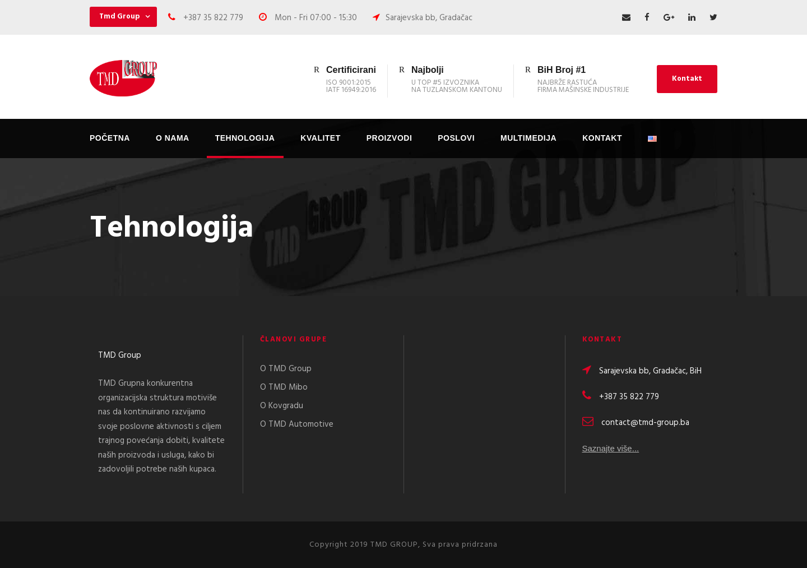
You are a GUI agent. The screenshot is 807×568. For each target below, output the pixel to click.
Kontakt (687, 79)
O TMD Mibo (284, 387)
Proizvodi (389, 137)
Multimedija (528, 137)
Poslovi (456, 137)
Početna (110, 137)
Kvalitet (320, 137)
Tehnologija (245, 137)
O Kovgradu (281, 406)
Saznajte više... (610, 450)
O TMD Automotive (296, 424)
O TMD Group (286, 369)
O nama (172, 137)
